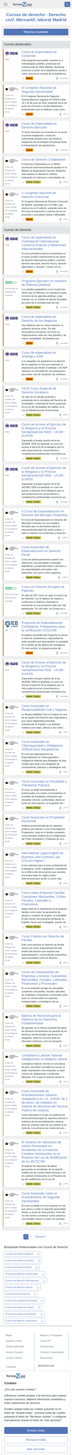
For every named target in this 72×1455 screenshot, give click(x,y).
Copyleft (10, 1383)
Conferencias (47, 1346)
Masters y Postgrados (51, 1335)
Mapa (9, 1335)
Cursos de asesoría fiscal (21, 1267)
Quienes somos (14, 1341)
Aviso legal (11, 1378)
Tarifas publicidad (15, 1346)
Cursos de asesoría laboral (22, 1254)
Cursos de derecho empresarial (24, 1274)
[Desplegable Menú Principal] (6, 4)
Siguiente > (41, 1236)
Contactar (11, 1367)
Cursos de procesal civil (20, 1294)
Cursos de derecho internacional (25, 1280)
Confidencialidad (14, 1372)
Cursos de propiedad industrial (24, 1300)
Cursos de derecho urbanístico (24, 1320)
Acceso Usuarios (14, 1352)
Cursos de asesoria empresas (24, 1314)
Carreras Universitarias (52, 1352)
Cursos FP (45, 1341)
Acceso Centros (14, 1358)
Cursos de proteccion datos (22, 1307)
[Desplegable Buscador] (67, 4)
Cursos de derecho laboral (22, 1287)
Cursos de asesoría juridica (22, 1260)
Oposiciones (46, 1358)
